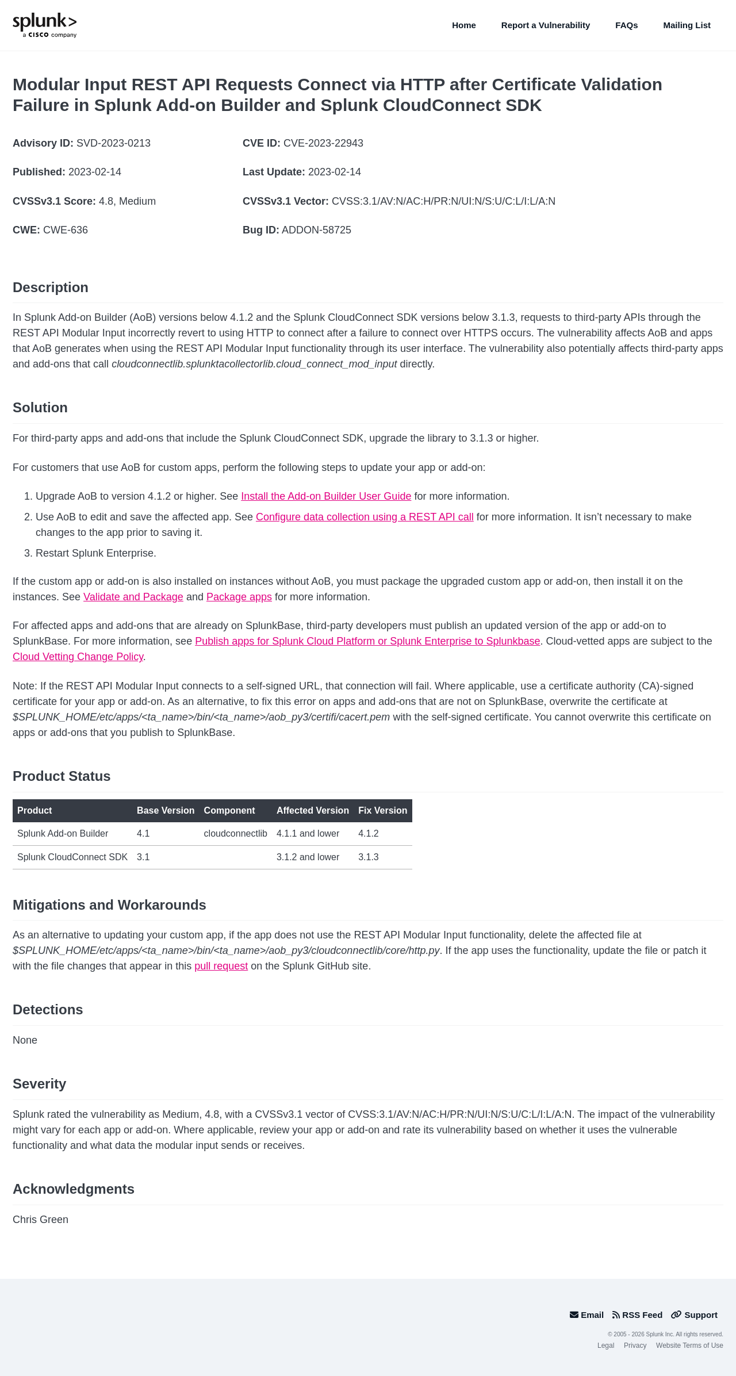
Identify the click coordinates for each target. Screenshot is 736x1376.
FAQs (626, 25)
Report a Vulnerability (545, 25)
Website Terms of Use (689, 1345)
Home (464, 25)
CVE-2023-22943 (323, 143)
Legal (605, 1345)
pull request (221, 966)
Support (694, 1315)
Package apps (239, 597)
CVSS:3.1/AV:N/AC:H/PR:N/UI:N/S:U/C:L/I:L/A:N (443, 201)
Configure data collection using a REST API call (365, 517)
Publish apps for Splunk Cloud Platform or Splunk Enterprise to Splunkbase (367, 641)
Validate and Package (133, 597)
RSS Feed (637, 1315)
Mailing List (687, 25)
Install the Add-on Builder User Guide (326, 496)
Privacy (635, 1345)
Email (587, 1315)
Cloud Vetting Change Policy (78, 656)
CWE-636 (65, 230)
